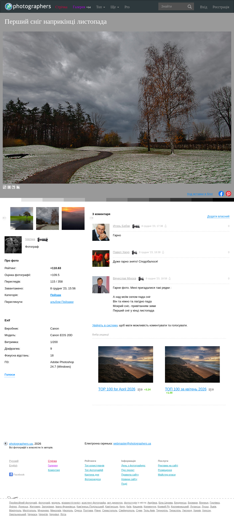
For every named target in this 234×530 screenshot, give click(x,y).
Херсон (206, 510)
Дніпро (13, 506)
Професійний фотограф (23, 502)
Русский (14, 461)
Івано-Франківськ (65, 506)
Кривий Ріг (164, 506)
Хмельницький (17, 514)
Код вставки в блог (200, 194)
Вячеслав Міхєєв (124, 278)
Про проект (127, 470)
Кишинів (137, 506)
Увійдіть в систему (104, 325)
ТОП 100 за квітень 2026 (186, 389)
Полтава (88, 510)
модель (56, 502)
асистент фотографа (94, 502)
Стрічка (61, 7)
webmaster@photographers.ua (132, 443)
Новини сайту (129, 479)
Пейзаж (55, 295)
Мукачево (43, 510)
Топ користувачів (94, 465)
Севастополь (109, 510)
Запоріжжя (48, 506)
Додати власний (218, 216)
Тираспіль (175, 510)
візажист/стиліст (70, 502)
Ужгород (187, 510)
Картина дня (92, 474)
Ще (115, 7)
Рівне (97, 510)
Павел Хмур (121, 252)
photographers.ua (21, 443)
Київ (128, 506)
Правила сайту (130, 474)
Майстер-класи (167, 474)
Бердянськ (180, 502)
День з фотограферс (133, 465)
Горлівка (215, 502)
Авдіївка (152, 502)
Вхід (203, 7)
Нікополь (68, 510)
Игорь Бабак (121, 226)
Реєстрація (221, 7)
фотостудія (130, 502)
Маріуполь (15, 510)
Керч (122, 506)
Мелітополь (29, 510)
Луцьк (205, 506)
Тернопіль (162, 510)
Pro (127, 7)
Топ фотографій (94, 470)
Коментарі (54, 470)
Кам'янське (111, 506)
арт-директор (115, 502)
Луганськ (195, 506)
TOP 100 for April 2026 (116, 389)
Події (124, 483)
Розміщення (165, 470)
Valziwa (30, 239)
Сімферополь (127, 510)
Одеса (78, 510)
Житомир (34, 506)
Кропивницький (180, 506)
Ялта (63, 514)
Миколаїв (55, 510)
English (13, 465)
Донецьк (23, 506)
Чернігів (43, 514)
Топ (100, 7)
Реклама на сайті (168, 465)
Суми (139, 510)
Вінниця (203, 502)
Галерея (82, 7)
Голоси (10, 374)
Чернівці (54, 514)
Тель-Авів (149, 510)
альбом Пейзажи (62, 302)
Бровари (193, 502)
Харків (197, 510)
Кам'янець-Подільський (90, 506)
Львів (213, 506)
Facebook (16, 474)
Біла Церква (166, 502)
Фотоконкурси (93, 479)
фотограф (44, 502)
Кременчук (150, 506)
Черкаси (32, 514)
